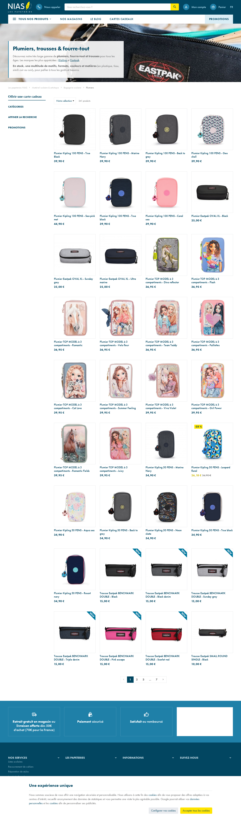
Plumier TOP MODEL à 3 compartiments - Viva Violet (161, 406)
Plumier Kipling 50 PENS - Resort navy (72, 594)
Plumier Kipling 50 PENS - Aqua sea (74, 530)
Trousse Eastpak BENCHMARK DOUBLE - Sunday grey (208, 594)
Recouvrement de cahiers (20, 769)
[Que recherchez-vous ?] (118, 6)
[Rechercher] (175, 6)
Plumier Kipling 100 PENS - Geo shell (209, 155)
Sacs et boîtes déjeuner (19, 142)
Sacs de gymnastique (19, 137)
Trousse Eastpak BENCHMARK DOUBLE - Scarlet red (163, 657)
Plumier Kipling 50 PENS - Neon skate (164, 532)
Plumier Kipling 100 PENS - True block (118, 217)
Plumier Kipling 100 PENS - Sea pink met (74, 217)
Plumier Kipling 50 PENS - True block (212, 530)
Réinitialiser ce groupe (43, 176)
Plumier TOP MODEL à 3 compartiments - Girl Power (206, 406)
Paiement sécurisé (131, 774)
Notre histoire (72, 764)
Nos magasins (72, 769)
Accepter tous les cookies (196, 810)
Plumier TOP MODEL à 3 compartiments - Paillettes (205, 343)
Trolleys (11, 118)
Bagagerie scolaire (72, 87)
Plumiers (13, 132)
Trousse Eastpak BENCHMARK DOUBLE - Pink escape (117, 657)
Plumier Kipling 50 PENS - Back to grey (119, 532)
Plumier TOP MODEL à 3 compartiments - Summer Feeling (118, 406)
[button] (32, 19)
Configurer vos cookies (163, 810)
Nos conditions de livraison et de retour (142, 769)
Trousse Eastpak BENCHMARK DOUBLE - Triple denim (71, 657)
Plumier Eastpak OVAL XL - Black (209, 216)
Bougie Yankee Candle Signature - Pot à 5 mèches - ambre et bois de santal (32, 260)
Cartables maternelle (18, 127)
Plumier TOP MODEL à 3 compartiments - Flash (205, 280)
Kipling (62, 60)
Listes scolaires (15, 764)
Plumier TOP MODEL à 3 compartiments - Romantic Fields (72, 469)
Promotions (16, 252)
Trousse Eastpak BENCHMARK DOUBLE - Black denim (163, 594)
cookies (153, 795)
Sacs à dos (13, 123)
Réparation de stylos (18, 774)
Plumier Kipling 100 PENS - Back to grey (165, 155)
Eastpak (74, 60)
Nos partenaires (73, 774)
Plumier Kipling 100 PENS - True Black (72, 155)
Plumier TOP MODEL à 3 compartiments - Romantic (68, 343)
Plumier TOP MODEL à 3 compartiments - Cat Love (68, 406)
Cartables (13, 113)
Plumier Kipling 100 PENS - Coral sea (164, 217)
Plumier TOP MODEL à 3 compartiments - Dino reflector (162, 280)
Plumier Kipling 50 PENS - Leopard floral (210, 469)
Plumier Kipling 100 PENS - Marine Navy (119, 155)
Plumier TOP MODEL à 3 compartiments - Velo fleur (114, 343)
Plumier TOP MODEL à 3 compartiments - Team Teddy (161, 343)
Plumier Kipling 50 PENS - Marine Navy (165, 469)
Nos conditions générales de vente (140, 764)
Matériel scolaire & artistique (45, 87)
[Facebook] (183, 766)
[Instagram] (191, 766)
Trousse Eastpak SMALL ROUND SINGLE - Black (209, 657)
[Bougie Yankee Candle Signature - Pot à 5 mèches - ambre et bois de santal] (13, 262)
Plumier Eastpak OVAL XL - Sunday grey (73, 280)
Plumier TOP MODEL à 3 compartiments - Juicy (114, 469)
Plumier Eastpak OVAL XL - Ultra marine (118, 280)
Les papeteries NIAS (17, 87)
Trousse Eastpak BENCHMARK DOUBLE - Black (117, 594)
